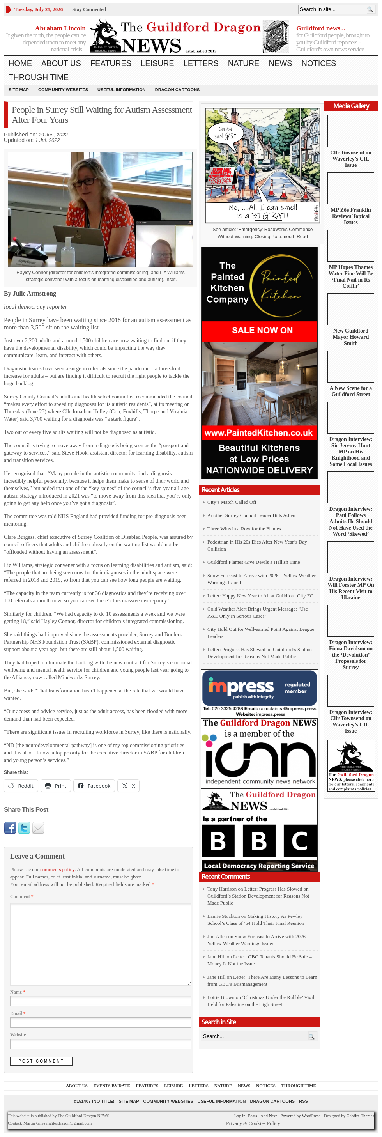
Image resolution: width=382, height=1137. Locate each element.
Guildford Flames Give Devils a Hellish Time (253, 562)
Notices (318, 63)
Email (18, 1013)
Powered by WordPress (300, 1115)
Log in (240, 1115)
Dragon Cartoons (177, 89)
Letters (201, 63)
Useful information (121, 89)
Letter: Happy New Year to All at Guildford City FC (260, 596)
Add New (268, 1115)
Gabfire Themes (360, 1115)
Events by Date (112, 1085)
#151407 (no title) (94, 1101)
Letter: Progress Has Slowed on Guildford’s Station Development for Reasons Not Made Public (258, 896)
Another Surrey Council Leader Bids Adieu (251, 515)
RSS (303, 1101)
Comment (22, 896)
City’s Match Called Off (231, 502)
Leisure (157, 63)
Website (18, 1035)
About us (61, 63)
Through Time (39, 77)
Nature (244, 63)
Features (110, 63)
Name (17, 992)
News (280, 63)
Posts (252, 1115)
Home (20, 63)
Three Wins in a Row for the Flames (244, 528)
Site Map (19, 89)
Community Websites (63, 89)
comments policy (57, 869)
